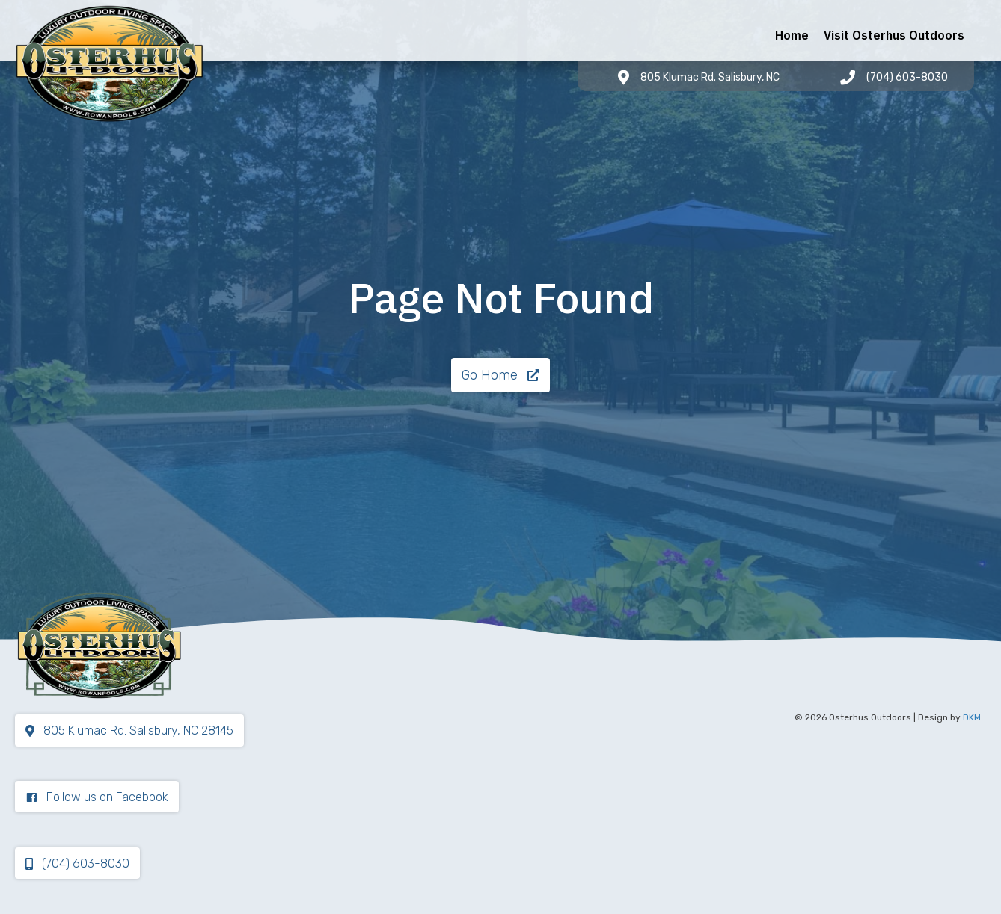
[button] (500, 375)
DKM (972, 717)
